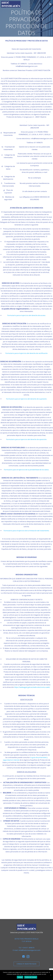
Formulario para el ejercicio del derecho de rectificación (26, 353)
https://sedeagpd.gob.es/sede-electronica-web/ (32, 687)
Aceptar (20, 977)
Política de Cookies (30, 977)
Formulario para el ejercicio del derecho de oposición (26, 439)
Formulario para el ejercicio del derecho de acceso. (26, 315)
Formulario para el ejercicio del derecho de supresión (26, 399)
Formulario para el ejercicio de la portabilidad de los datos (26, 470)
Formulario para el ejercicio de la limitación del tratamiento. (26, 530)
